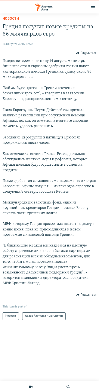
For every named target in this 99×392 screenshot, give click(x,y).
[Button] (86, 53)
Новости (11, 19)
